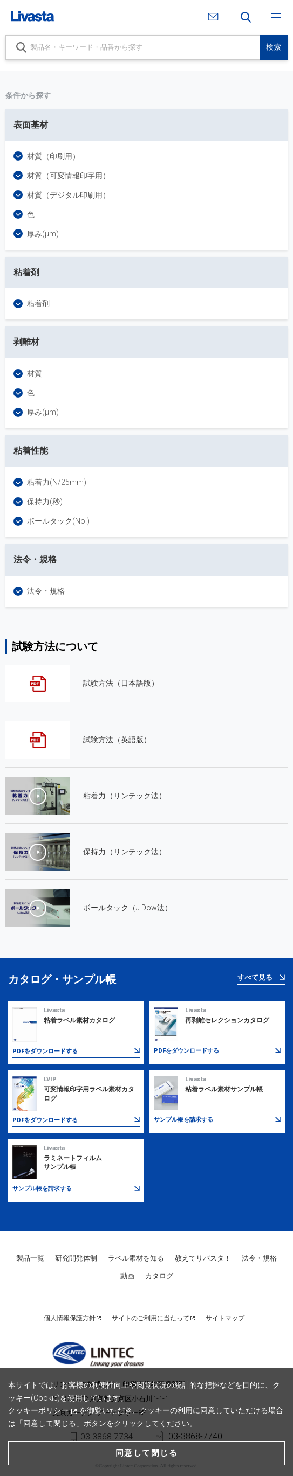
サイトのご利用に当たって (150, 1318)
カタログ (159, 1276)
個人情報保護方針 (70, 1318)
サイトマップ (225, 1318)
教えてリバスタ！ (203, 1258)
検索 (273, 47)
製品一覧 (30, 1258)
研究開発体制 (76, 1258)
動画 (127, 1276)
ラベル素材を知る (136, 1258)
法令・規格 (259, 1258)
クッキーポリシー (38, 1410)
